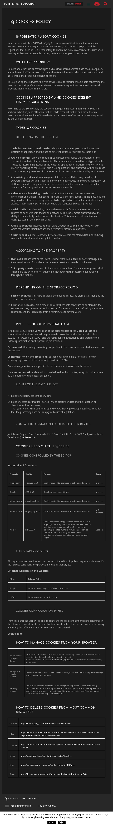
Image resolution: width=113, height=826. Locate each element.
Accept (51, 822)
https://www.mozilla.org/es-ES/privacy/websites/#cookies (46, 756)
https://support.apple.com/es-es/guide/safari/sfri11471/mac (47, 765)
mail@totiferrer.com (25, 437)
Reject (62, 822)
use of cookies (84, 817)
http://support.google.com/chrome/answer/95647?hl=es (46, 724)
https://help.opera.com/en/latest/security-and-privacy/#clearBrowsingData (54, 774)
